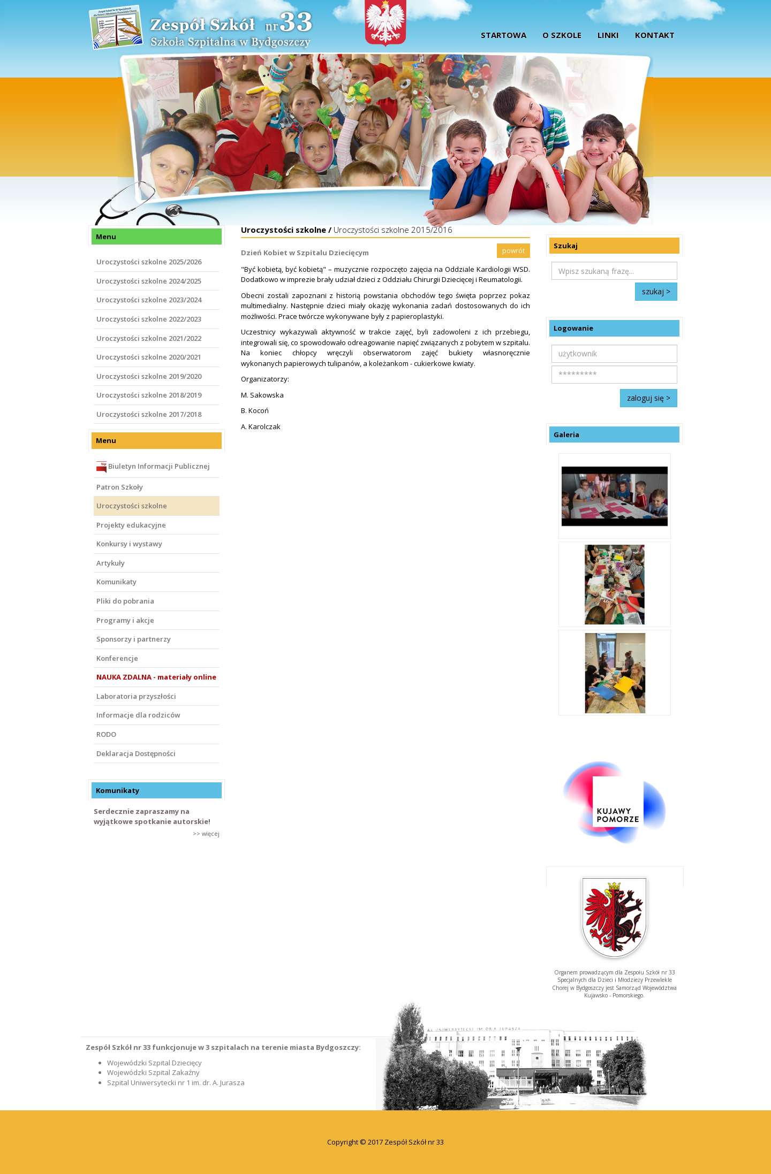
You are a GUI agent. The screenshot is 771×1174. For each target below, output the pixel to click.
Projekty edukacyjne (131, 525)
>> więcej (206, 833)
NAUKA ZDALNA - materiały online (156, 677)
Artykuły (110, 563)
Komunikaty (116, 581)
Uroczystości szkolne (131, 505)
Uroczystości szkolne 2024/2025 (148, 281)
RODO (106, 734)
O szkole (561, 34)
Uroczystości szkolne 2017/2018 (148, 414)
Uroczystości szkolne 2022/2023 (148, 319)
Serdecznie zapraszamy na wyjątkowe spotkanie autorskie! (152, 816)
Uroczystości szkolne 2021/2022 (148, 338)
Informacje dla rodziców (138, 715)
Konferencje (117, 658)
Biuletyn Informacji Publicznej (153, 467)
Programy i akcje (125, 620)
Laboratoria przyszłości (136, 696)
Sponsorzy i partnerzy (133, 639)
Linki (608, 34)
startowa (503, 34)
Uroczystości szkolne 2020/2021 (148, 357)
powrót (513, 250)
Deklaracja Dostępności (136, 753)
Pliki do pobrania (125, 601)
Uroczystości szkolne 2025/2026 (148, 261)
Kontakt (655, 34)
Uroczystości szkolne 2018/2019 (148, 395)
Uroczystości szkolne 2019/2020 (148, 376)
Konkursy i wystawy (129, 543)
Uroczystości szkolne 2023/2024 (148, 299)
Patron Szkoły (119, 487)
